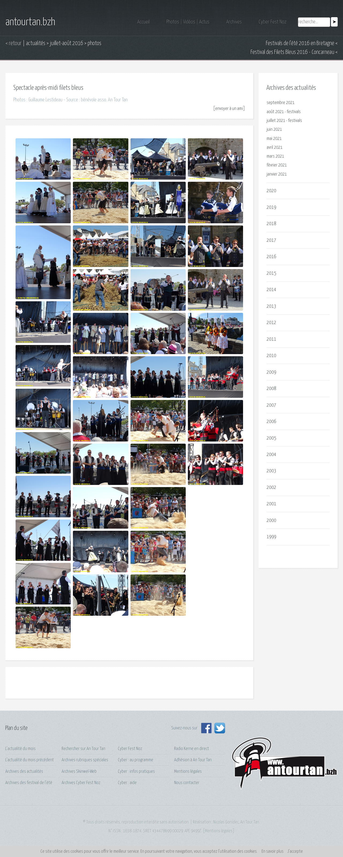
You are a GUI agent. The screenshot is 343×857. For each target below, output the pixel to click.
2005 (271, 438)
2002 (271, 487)
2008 (271, 388)
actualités (35, 43)
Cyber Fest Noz (272, 21)
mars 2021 (275, 156)
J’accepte (295, 851)
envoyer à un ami (229, 108)
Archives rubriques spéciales (85, 760)
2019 (271, 207)
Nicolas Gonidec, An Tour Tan (236, 822)
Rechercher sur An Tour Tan (83, 749)
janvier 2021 (277, 174)
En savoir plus (273, 851)
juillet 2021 (276, 120)
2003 (271, 470)
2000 (271, 520)
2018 (271, 223)
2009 (271, 372)
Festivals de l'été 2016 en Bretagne (300, 43)
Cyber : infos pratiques (136, 771)
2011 (271, 339)
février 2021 (277, 165)
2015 (271, 273)
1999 (271, 536)
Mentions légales (188, 771)
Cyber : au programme (135, 760)
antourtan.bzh (30, 22)
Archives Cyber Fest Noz (81, 783)
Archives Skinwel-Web (79, 771)
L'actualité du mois (20, 749)
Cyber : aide (127, 783)
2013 (271, 306)
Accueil (143, 21)
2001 (271, 503)
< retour (13, 43)
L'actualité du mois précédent (29, 760)
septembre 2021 (280, 103)
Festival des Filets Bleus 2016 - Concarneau (292, 52)
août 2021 (275, 112)
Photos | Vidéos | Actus (187, 21)
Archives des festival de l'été (28, 783)
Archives (234, 21)
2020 (271, 190)
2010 (271, 355)
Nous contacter (186, 783)
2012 (271, 322)
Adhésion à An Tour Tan (193, 760)
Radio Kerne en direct (191, 749)
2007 (271, 405)
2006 (271, 421)
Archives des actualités (24, 771)
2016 (271, 256)
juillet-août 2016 (66, 43)
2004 (271, 454)
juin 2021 (274, 129)
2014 (271, 289)
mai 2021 (274, 138)
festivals (294, 112)
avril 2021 (274, 147)
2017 (271, 240)
